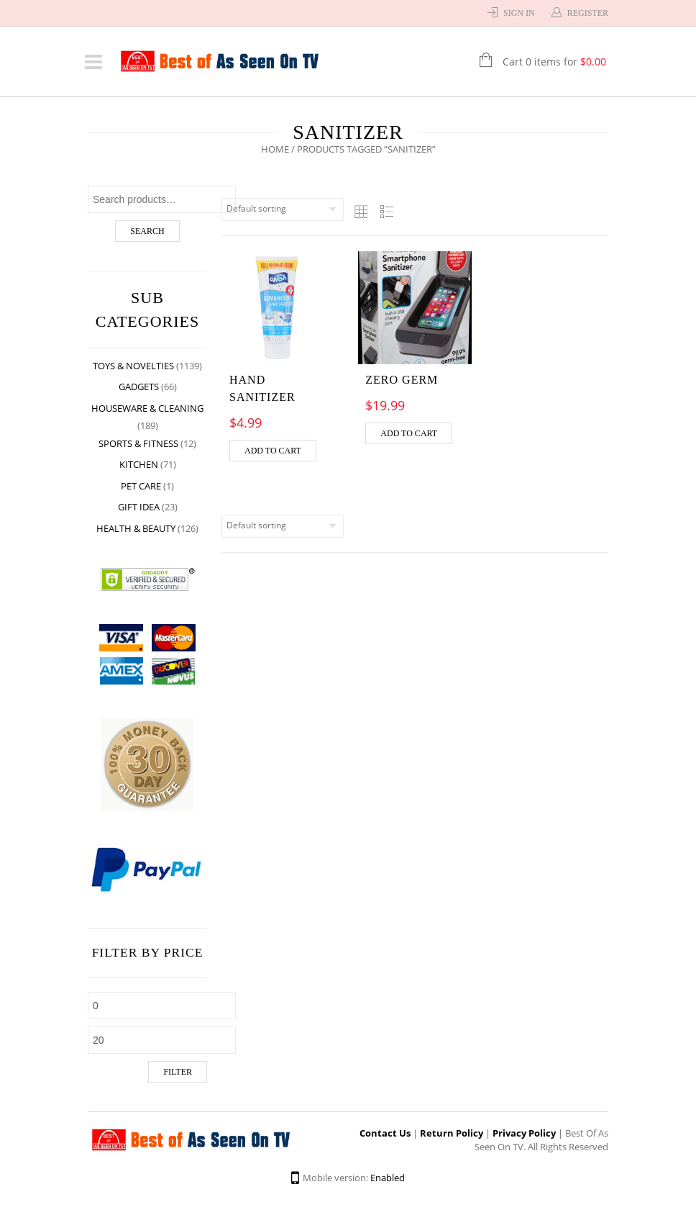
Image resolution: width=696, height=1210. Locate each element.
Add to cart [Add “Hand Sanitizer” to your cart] (272, 451)
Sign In (519, 13)
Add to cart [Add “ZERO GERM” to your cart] (408, 433)
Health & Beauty (135, 528)
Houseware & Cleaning (147, 408)
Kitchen (138, 464)
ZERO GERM (401, 380)
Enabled (387, 1177)
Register (587, 13)
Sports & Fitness (138, 443)
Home (275, 149)
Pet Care (141, 485)
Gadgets (139, 386)
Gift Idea (139, 506)
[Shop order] (282, 209)
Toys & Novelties (133, 365)
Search (147, 231)
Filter (177, 1072)
